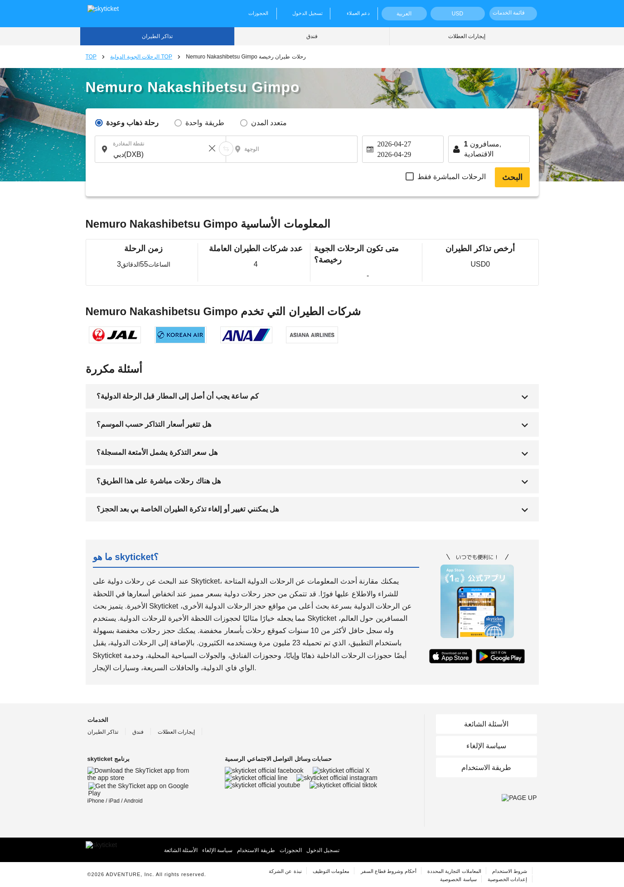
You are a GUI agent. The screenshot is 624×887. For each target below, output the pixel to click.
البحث (512, 177)
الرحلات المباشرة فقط (451, 176)
